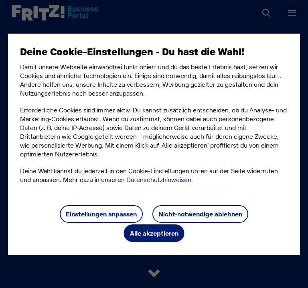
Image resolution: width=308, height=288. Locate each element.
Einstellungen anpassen (101, 214)
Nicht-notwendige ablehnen (200, 214)
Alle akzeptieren (154, 233)
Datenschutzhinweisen (158, 180)
